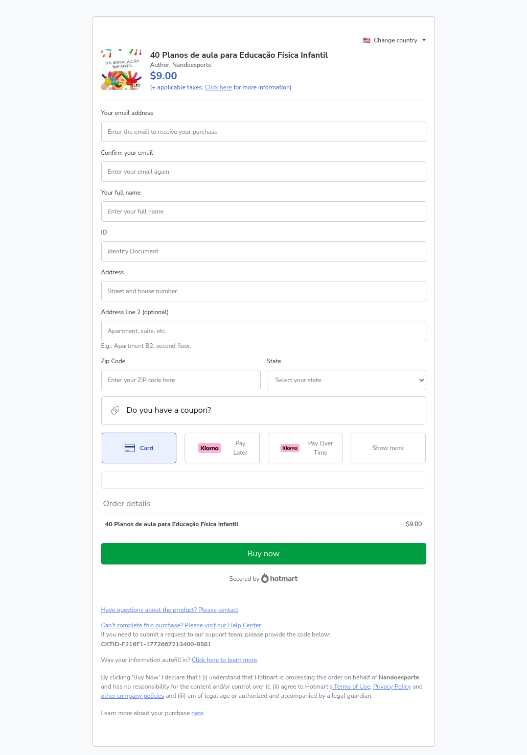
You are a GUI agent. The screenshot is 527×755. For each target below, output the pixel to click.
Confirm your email (127, 153)
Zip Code (113, 361)
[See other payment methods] (388, 448)
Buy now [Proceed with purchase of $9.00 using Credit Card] (263, 553)
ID (104, 232)
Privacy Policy (392, 686)
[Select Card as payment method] (139, 448)
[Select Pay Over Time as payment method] (305, 448)
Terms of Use (351, 686)
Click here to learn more (224, 660)
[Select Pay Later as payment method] (222, 448)
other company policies (133, 696)
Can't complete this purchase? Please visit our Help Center (181, 625)
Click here (218, 87)
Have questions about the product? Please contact (170, 610)
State (274, 361)
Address (112, 272)
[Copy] (156, 644)
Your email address (127, 113)
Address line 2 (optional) (135, 312)
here (197, 713)
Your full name (121, 192)
